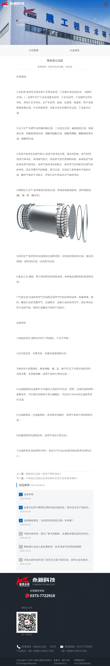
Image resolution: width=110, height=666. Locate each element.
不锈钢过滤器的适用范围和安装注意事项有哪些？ (52, 478)
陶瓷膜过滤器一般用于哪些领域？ (44, 474)
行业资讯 (74, 50)
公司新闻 (33, 50)
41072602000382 (82, 663)
